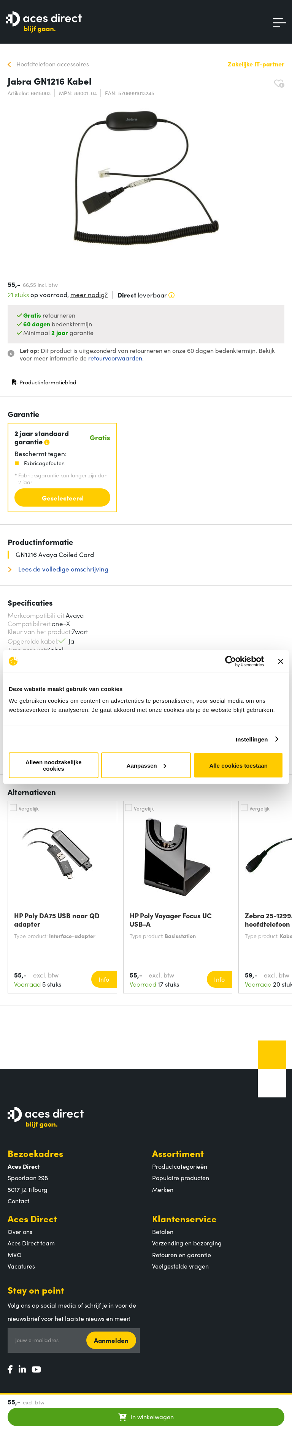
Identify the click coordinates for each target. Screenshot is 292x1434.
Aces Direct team (31, 1243)
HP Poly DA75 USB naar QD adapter (57, 919)
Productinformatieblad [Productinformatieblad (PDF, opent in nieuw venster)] (44, 383)
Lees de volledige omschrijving (62, 569)
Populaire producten (180, 1177)
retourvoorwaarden (115, 358)
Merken (162, 1189)
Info (103, 979)
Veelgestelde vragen (180, 1266)
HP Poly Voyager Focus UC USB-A (171, 919)
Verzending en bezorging (187, 1243)
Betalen (162, 1231)
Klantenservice (184, 1218)
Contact (18, 1200)
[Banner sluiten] (280, 661)
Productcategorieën (179, 1166)
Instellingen (252, 739)
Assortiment (178, 1153)
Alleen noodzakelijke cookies (53, 765)
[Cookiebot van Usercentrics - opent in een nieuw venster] (230, 661)
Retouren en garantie (181, 1254)
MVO (15, 1254)
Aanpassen (146, 765)
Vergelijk (29, 808)
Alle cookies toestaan (238, 765)
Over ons (20, 1231)
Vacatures (21, 1266)
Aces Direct (32, 1218)
